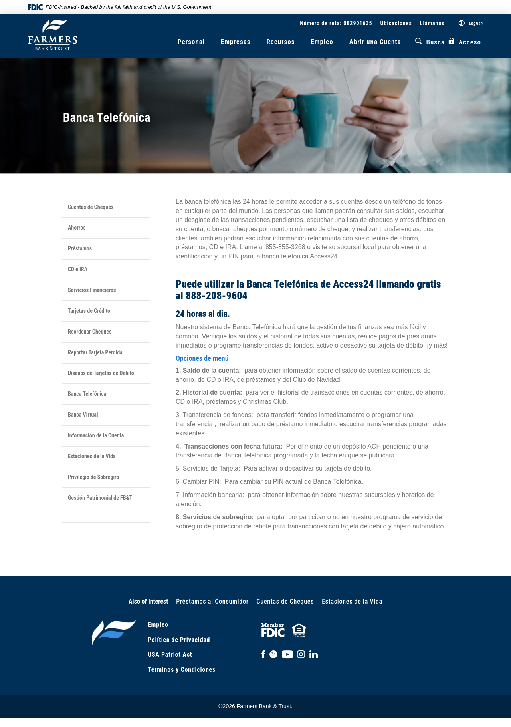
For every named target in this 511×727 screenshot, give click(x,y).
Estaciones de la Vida (352, 601)
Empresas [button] (235, 42)
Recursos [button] (280, 42)
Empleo (322, 42)
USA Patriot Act (170, 654)
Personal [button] (191, 42)
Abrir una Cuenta (375, 42)
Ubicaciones (396, 23)
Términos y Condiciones (182, 669)
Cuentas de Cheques (285, 601)
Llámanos (432, 23)
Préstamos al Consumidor (212, 601)
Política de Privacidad (179, 640)
